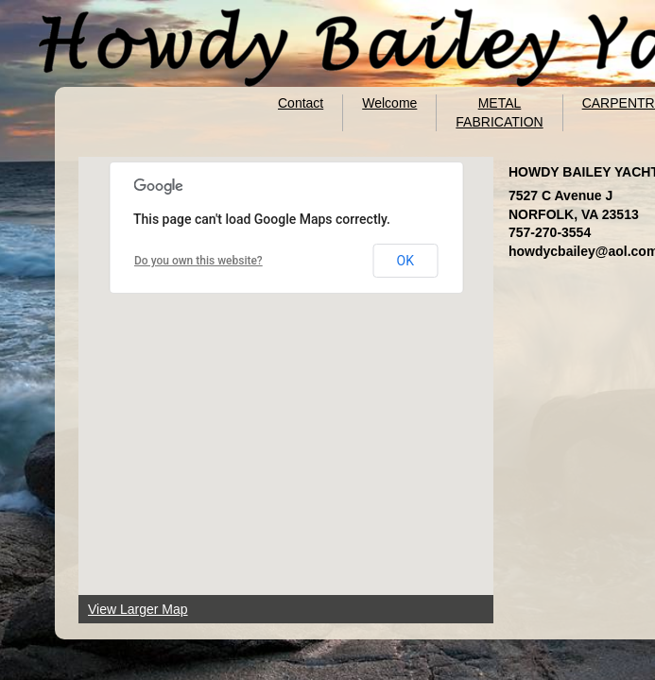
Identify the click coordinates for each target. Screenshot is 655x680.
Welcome (389, 102)
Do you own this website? (198, 260)
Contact (300, 102)
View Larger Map (138, 609)
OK (405, 260)
